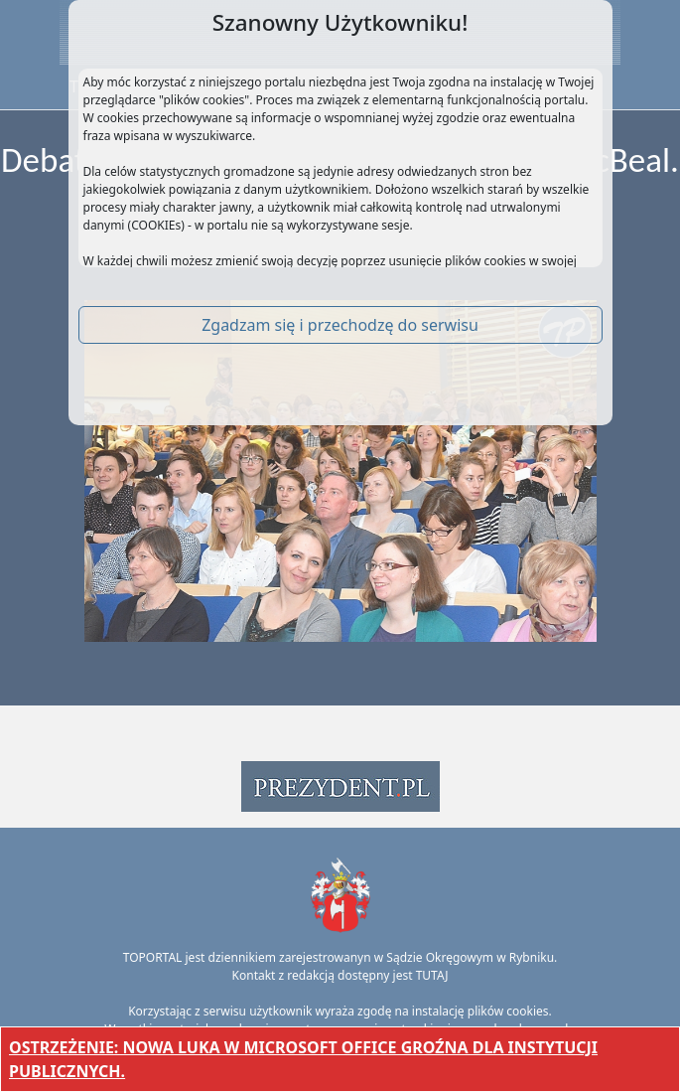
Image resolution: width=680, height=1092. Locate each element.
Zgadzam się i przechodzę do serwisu (340, 325)
